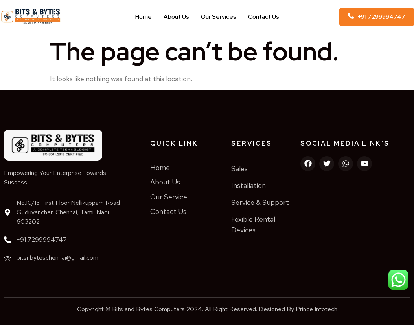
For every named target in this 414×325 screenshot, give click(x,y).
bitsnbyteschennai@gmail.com (57, 258)
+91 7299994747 (42, 240)
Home (143, 17)
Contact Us (263, 17)
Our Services (218, 17)
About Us (176, 17)
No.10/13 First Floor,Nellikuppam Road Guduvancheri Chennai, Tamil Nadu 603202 (68, 212)
